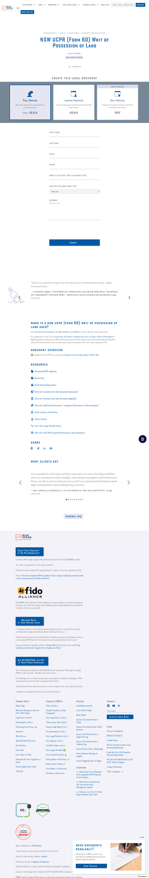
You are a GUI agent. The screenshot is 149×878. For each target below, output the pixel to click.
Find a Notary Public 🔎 (55, 764)
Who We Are (21, 736)
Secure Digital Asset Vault (26, 767)
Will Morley (36, 846)
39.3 (89, 332)
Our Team (20, 750)
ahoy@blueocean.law (84, 706)
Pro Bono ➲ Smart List (55, 773)
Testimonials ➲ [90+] (24, 722)
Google (113, 295)
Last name (54, 143)
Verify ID (19, 771)
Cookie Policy (112, 740)
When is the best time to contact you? (68, 175)
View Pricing (90, 865)
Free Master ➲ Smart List (56, 768)
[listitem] (74, 288)
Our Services (21, 745)
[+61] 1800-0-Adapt (84, 710)
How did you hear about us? (63, 186)
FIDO (70, 559)
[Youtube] (113, 705)
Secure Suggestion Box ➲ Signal (88, 761)
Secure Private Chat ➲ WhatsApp (89, 749)
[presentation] (67, 230)
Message (53, 200)
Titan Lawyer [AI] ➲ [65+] (56, 722)
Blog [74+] (105, 5)
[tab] (30, 102)
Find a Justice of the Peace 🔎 (58, 759)
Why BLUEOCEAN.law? (26, 741)
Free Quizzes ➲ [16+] (54, 741)
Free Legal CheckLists (123, 5)
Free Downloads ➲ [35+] (55, 731)
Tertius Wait (51, 645)
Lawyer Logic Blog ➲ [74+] (56, 727)
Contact (140, 5)
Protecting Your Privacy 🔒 (26, 727)
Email (52, 153)
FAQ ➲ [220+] (52, 706)
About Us (19, 731)
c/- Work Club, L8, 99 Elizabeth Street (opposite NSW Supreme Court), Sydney (89, 774)
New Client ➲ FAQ (23, 755)
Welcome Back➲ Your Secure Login (28, 621)
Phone (52, 164)
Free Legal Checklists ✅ (56, 750)
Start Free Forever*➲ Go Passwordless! (28, 551)
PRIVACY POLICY (114, 736)
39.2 (83, 332)
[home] (7, 8)
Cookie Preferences (114, 767)
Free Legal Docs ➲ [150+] (56, 718)
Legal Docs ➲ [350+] (24, 718)
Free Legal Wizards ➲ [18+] (57, 736)
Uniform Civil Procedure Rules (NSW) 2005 (81, 355)
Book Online (27, 12)
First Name (54, 132)
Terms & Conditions (115, 731)
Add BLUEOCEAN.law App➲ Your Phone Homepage (30, 661)
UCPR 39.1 (76, 332)
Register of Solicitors (41, 862)
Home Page (20, 706)
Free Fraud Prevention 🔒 (56, 755)
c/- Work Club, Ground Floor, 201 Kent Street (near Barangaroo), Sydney (88, 784)
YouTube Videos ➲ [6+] (55, 745)
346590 (44, 856)
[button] (28, 5)
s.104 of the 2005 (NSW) (51, 332)
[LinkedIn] (108, 705)
